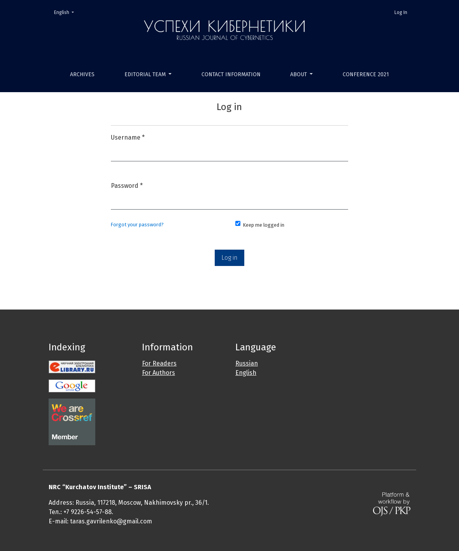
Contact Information (231, 74)
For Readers (159, 363)
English (66, 12)
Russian (246, 363)
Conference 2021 (366, 74)
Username (128, 136)
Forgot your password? (137, 224)
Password (127, 184)
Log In (400, 12)
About (299, 74)
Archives (82, 74)
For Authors (158, 372)
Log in (229, 257)
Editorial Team (145, 74)
